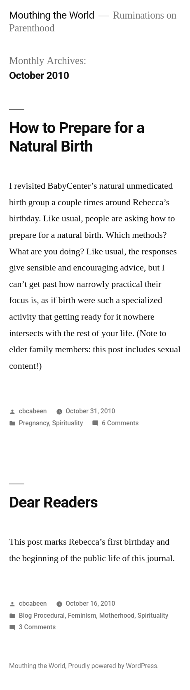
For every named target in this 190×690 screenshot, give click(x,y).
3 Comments (37, 627)
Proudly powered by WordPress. (113, 666)
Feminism (82, 615)
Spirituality (67, 423)
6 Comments (120, 423)
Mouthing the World (51, 15)
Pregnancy (34, 423)
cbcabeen (33, 411)
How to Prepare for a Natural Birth (76, 137)
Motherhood (117, 615)
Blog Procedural (42, 615)
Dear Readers (53, 502)
